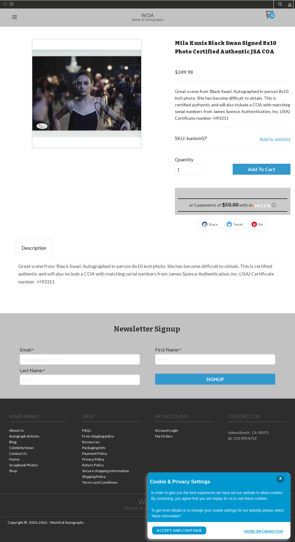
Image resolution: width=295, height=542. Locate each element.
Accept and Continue (179, 530)
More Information (263, 531)
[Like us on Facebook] (5, 3)
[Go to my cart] (270, 16)
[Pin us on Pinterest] (11, 3)
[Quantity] (190, 169)
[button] (280, 4)
